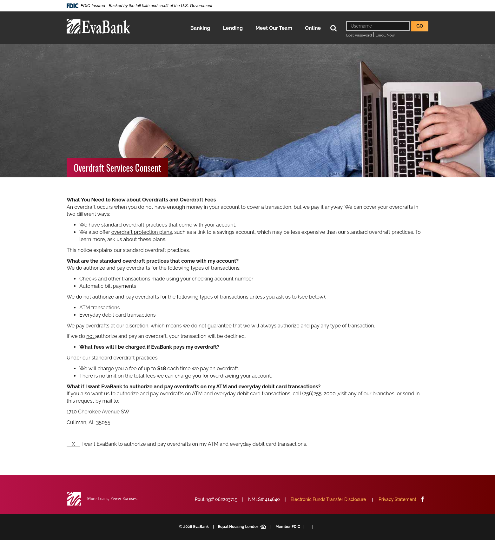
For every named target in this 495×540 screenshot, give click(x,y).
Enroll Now (385, 35)
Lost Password (359, 35)
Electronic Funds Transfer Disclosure (328, 499)
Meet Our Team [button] (273, 28)
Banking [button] (200, 28)
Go (419, 26)
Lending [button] (233, 28)
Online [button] (313, 28)
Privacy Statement (397, 499)
